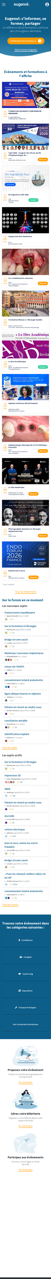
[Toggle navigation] (3, 4)
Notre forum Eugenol (26, 49)
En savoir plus (26, 1082)
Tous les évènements (25, 591)
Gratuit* (33, 200)
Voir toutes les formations (25, 1024)
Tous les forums (10, 904)
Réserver (43, 159)
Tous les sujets (9, 747)
